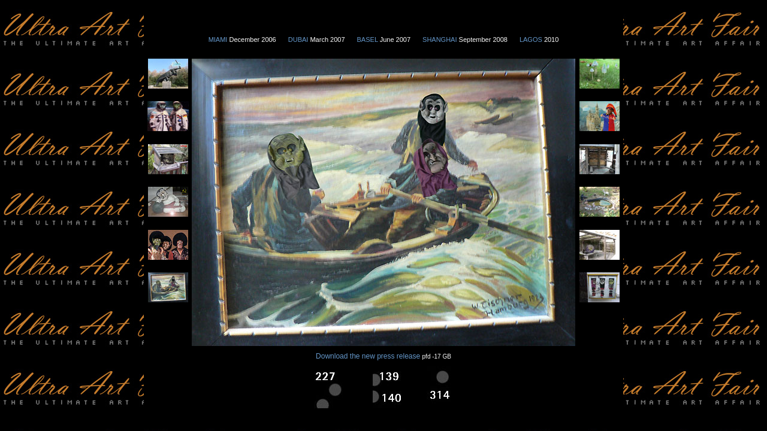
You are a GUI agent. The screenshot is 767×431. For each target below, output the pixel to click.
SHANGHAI (439, 39)
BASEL (368, 39)
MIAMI (218, 39)
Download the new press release (368, 356)
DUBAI (299, 39)
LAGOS (532, 39)
